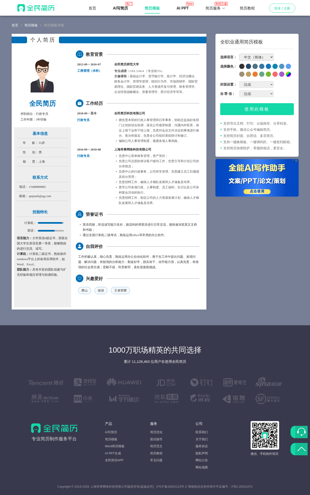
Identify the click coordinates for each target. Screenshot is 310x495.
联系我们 (202, 432)
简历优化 (156, 432)
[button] (215, 8)
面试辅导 (156, 439)
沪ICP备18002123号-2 (171, 486)
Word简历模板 (115, 446)
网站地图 (202, 467)
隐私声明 (202, 453)
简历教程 (247, 8)
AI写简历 (111, 432)
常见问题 (156, 460)
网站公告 (202, 460)
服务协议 (202, 446)
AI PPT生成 (113, 453)
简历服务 (215, 7)
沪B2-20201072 (242, 486)
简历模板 (31, 25)
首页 (92, 8)
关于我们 (202, 439)
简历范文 (156, 446)
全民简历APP (114, 460)
